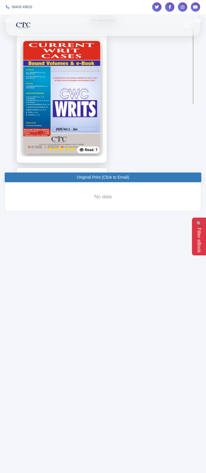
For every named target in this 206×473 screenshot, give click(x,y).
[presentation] (103, 196)
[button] (103, 177)
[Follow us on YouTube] (195, 7)
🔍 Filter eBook (199, 237)
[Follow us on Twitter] (157, 7)
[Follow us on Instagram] (182, 7)
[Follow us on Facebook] (169, 7)
